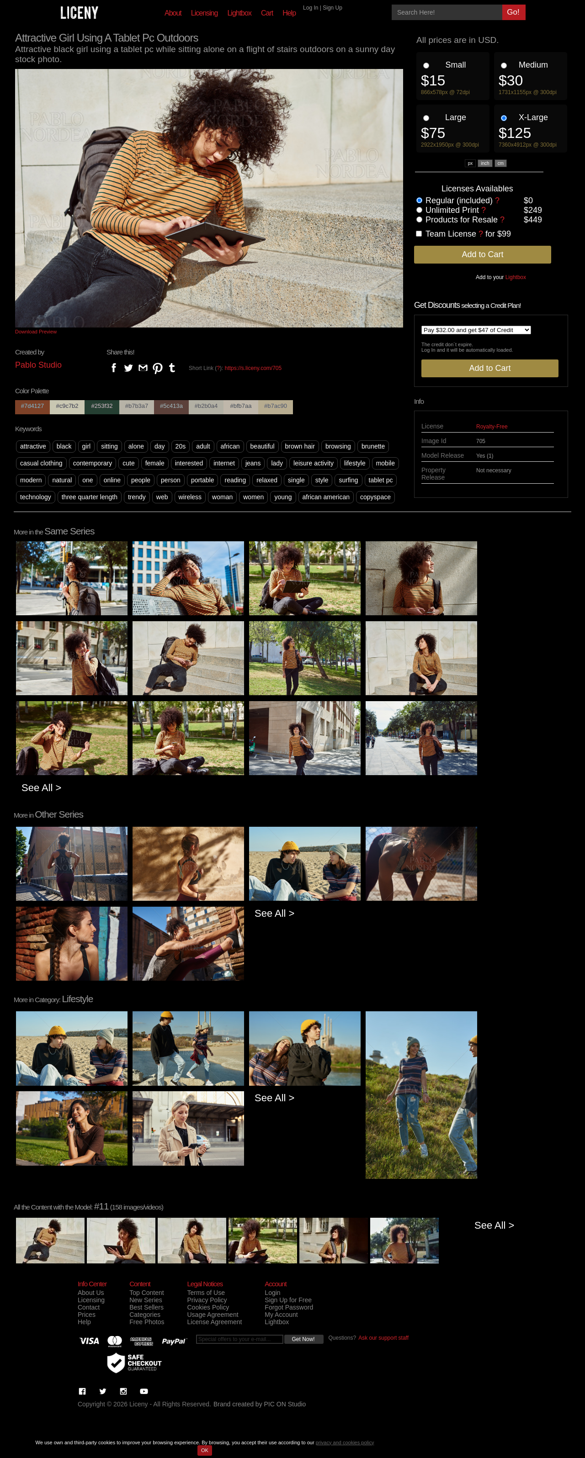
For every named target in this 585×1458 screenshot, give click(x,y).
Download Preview (36, 331)
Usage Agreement (212, 1314)
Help (289, 13)
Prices (87, 1314)
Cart (267, 13)
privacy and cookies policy (345, 1442)
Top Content (146, 1292)
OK (204, 1450)
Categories (144, 1314)
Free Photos (146, 1322)
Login (272, 1292)
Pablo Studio (38, 365)
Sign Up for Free (288, 1300)
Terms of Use (205, 1292)
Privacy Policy (207, 1300)
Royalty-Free (492, 426)
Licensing (204, 13)
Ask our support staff (383, 1338)
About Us (91, 1292)
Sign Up (332, 8)
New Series (145, 1300)
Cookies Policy (208, 1307)
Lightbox (239, 13)
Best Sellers (146, 1307)
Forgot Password (289, 1307)
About (173, 13)
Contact (89, 1307)
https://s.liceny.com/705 (253, 368)
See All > (41, 787)
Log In (310, 8)
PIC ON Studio (285, 1404)
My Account (281, 1314)
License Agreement (214, 1322)
